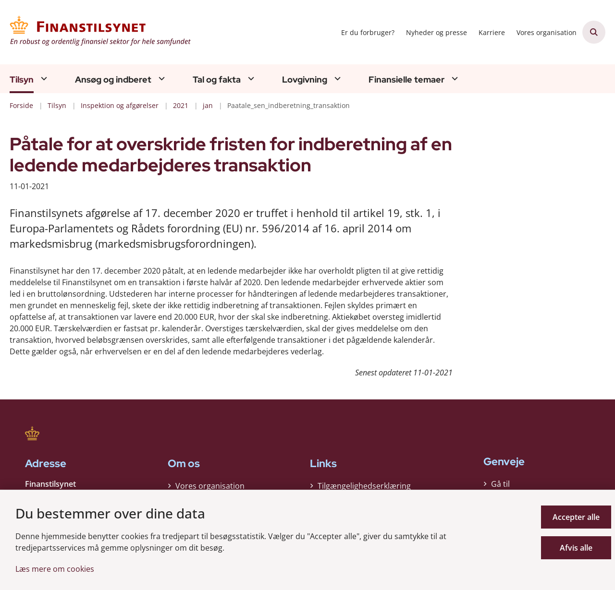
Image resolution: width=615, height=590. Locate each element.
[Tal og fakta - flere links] (250, 78)
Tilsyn (22, 79)
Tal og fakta (217, 79)
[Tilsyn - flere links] (43, 78)
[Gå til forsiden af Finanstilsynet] (101, 32)
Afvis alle (576, 547)
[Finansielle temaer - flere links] (453, 78)
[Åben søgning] (593, 32)
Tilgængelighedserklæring (364, 486)
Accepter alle (576, 517)
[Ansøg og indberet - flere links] (160, 78)
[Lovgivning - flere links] (336, 78)
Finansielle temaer (406, 79)
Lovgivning (304, 79)
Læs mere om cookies (54, 569)
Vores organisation (210, 486)
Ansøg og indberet (113, 79)
